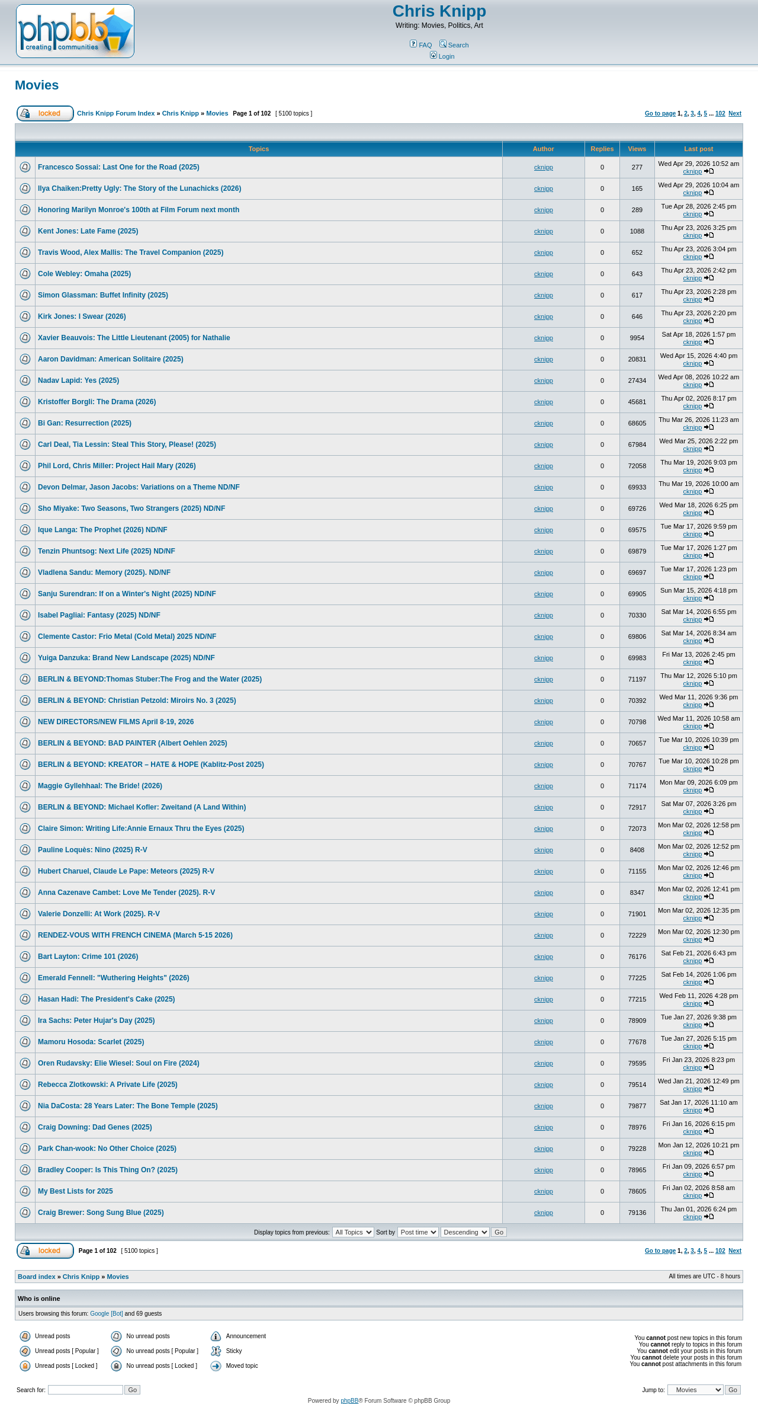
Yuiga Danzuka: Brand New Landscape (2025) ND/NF (126, 658)
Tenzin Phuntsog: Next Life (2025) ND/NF (106, 551)
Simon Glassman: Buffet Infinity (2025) (103, 295)
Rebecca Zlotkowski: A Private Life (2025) (108, 1084)
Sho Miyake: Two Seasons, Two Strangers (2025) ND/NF (131, 508)
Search (454, 45)
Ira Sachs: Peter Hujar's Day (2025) (96, 1020)
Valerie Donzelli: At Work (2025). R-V (99, 914)
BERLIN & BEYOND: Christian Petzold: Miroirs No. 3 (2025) (137, 700)
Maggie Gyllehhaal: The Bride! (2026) (100, 786)
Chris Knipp (440, 11)
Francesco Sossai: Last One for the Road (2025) (119, 167)
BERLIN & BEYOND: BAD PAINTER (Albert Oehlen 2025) (132, 743)
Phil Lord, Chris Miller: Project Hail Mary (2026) (117, 466)
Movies (37, 85)
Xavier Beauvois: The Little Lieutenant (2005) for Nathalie (134, 338)
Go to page (660, 113)
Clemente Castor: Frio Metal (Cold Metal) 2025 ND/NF (127, 636)
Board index (37, 1276)
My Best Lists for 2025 (75, 1191)
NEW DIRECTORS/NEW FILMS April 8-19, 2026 (116, 722)
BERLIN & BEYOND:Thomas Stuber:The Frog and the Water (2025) (150, 679)
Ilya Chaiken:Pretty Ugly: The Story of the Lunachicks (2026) (139, 188)
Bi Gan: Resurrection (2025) (84, 423)
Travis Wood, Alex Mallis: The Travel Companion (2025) (130, 252)
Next (734, 113)
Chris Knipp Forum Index (116, 113)
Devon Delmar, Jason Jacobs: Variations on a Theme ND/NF (139, 487)
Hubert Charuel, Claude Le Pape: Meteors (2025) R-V (126, 871)
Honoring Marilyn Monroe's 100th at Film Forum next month (138, 210)
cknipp (543, 167)
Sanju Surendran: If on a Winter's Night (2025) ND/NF (127, 594)
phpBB (349, 1400)
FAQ (421, 45)
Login (442, 56)
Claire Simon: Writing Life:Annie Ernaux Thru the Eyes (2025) (141, 828)
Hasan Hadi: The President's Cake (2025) (106, 999)
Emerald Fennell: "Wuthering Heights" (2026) (114, 978)
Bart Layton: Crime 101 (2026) (88, 956)
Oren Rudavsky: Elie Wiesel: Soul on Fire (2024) (119, 1063)
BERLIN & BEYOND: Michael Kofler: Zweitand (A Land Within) (142, 807)
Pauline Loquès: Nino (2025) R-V (92, 850)
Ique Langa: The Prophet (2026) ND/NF (103, 530)
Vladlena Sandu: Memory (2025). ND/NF (104, 572)
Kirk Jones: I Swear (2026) (82, 316)
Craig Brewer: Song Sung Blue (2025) (101, 1212)
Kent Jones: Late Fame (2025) (88, 231)
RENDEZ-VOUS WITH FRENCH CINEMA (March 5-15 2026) (135, 935)
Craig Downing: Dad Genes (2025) (95, 1127)
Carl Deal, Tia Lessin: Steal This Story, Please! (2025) (127, 444)
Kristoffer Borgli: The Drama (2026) (97, 402)
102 (720, 113)
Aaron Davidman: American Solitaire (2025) (111, 359)
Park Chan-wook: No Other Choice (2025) (107, 1148)
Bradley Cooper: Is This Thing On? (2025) (108, 1170)
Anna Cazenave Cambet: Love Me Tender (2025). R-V (126, 892)
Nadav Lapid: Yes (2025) (78, 380)
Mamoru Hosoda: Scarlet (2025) (91, 1042)
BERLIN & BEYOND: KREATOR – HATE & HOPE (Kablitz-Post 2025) (151, 764)
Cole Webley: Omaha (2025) (84, 274)
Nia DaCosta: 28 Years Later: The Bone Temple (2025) (128, 1106)
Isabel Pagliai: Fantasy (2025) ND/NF (99, 615)
